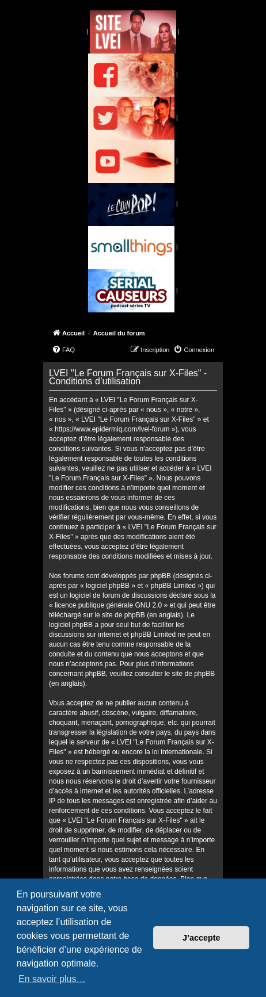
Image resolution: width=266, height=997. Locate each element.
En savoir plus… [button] (52, 979)
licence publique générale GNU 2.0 (108, 605)
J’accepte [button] (202, 937)
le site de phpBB (119, 615)
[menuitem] (63, 350)
